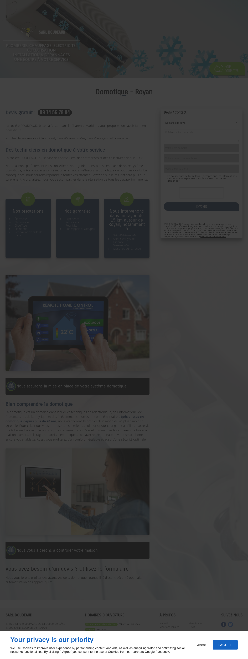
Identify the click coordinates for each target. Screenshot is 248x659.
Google (150, 651)
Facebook (162, 651)
